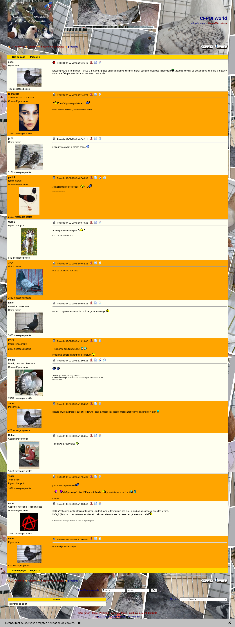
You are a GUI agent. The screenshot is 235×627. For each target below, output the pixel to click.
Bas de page (18, 57)
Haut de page (19, 570)
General (32, 46)
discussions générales (52, 46)
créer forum (84, 613)
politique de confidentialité (143, 613)
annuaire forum (119, 613)
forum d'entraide (100, 613)
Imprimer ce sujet (18, 604)
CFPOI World (17, 46)
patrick (223, 23)
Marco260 (213, 23)
